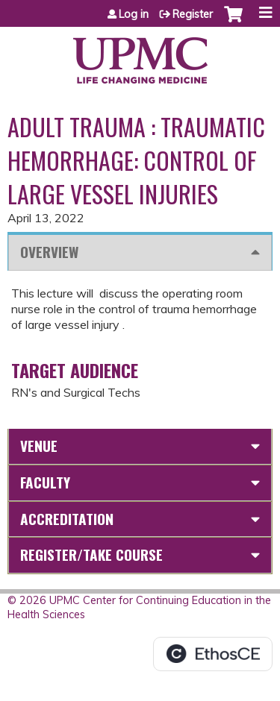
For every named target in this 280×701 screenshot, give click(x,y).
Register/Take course (91, 554)
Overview (49, 252)
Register (192, 14)
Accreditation (66, 518)
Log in (134, 14)
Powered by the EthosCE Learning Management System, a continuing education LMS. (213, 654)
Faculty (45, 482)
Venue (38, 445)
